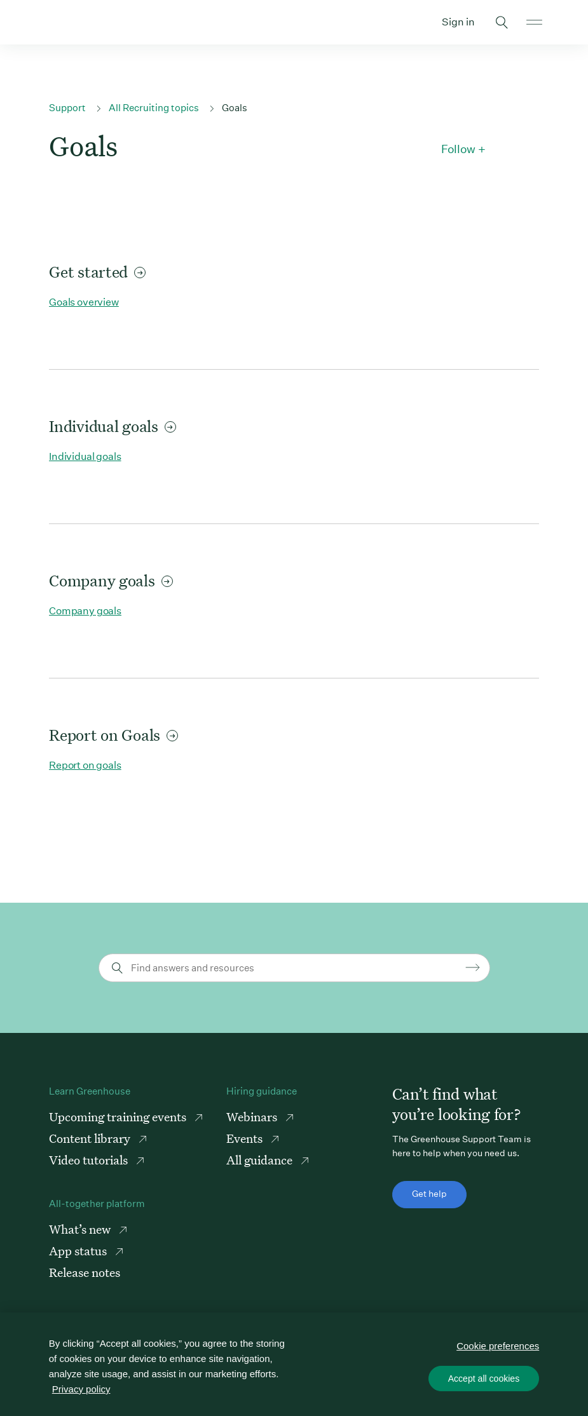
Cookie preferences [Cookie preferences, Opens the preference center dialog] (497, 1345)
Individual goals (112, 426)
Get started (97, 271)
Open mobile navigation (534, 22)
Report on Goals (113, 735)
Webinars (253, 1116)
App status (79, 1250)
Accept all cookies (483, 1378)
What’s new (81, 1229)
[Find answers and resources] (296, 967)
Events (245, 1138)
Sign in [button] (458, 22)
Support (67, 108)
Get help (429, 1193)
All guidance (260, 1160)
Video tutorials (89, 1160)
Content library (91, 1138)
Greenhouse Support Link (53, 22)
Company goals (111, 580)
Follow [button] (458, 149)
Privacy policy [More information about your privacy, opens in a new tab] (81, 1389)
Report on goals (85, 765)
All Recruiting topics (154, 108)
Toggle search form (502, 22)
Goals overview (84, 302)
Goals (234, 108)
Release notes (84, 1272)
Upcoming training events (119, 1116)
